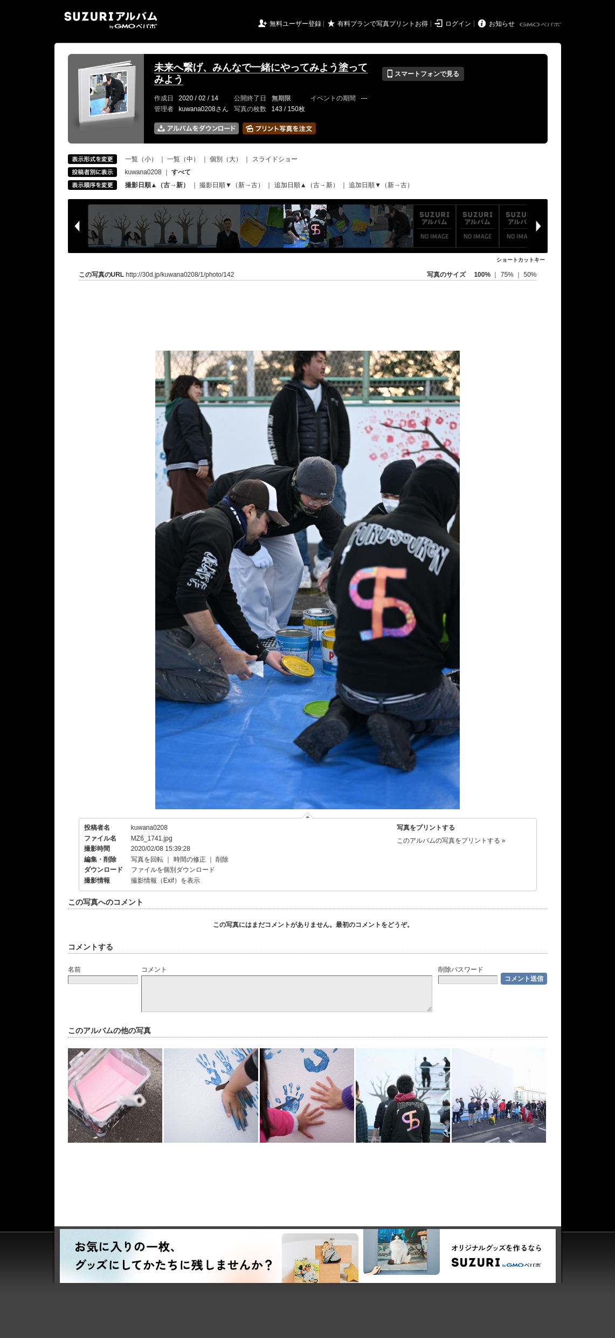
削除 (222, 859)
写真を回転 (147, 859)
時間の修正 (190, 859)
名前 (74, 969)
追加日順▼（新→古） (381, 185)
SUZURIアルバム (110, 20)
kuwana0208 (143, 172)
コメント (154, 969)
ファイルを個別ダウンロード (173, 869)
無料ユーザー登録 (295, 24)
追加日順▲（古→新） (306, 185)
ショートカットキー (520, 260)
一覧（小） (141, 159)
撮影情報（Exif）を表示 (165, 880)
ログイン (458, 24)
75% (508, 274)
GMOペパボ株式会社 (541, 24)
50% (529, 274)
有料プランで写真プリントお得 (382, 24)
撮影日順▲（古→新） (157, 185)
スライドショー (275, 159)
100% (482, 274)
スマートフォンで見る (422, 74)
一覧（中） (183, 159)
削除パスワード (460, 969)
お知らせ (502, 24)
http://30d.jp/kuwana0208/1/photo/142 (180, 274)
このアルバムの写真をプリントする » (451, 840)
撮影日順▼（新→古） (231, 185)
